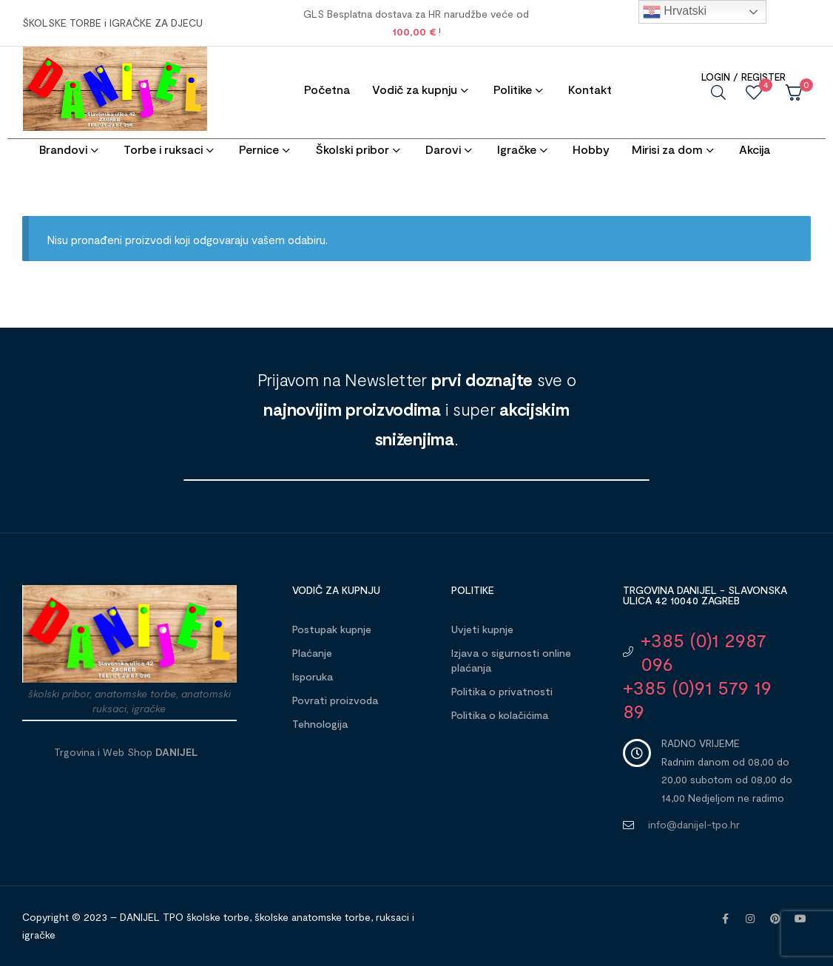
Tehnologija (320, 723)
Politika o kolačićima (499, 715)
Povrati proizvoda (335, 700)
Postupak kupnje (331, 629)
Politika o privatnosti (502, 691)
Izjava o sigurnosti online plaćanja (511, 660)
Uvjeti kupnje (482, 629)
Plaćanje (312, 652)
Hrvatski (674, 12)
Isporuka (312, 676)
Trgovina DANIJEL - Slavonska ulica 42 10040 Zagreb (705, 595)
